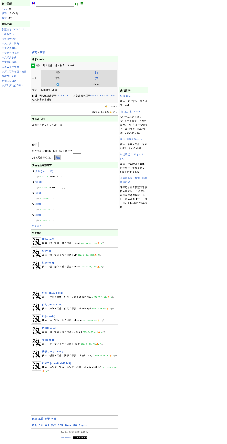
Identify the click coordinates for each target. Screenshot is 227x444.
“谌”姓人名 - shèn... (131, 111)
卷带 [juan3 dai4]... (131, 139)
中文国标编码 (9, 62)
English (83, 428)
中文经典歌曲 (9, 57)
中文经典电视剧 (10, 53)
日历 (34, 421)
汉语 (4, 13)
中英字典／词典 (10, 43)
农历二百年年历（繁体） (15, 71)
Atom (67, 428)
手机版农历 (8, 34)
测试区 (39, 185)
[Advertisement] (15, 131)
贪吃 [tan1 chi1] (44, 174)
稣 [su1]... (125, 96)
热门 (53, 428)
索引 (47, 428)
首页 (34, 52)
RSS (60, 428)
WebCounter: (66, 440)
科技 (4, 18)
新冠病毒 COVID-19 (13, 29)
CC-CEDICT (64, 95)
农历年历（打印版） (13, 85)
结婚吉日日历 (9, 81)
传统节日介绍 (9, 76)
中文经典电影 (9, 48)
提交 (57, 160)
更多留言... (38, 229)
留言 (75, 428)
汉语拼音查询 (9, 39)
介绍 (40, 428)
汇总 (4, 9)
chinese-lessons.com (102, 95)
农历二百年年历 (10, 67)
